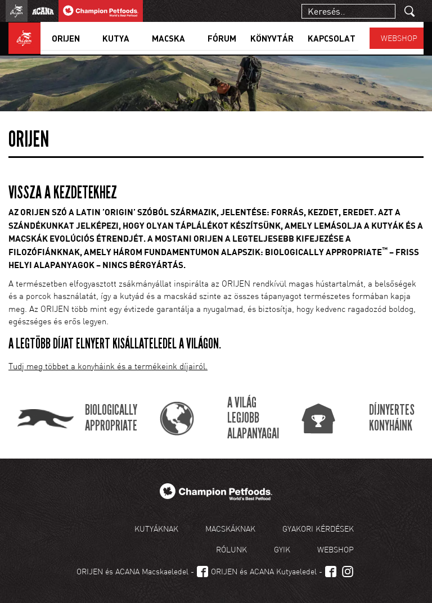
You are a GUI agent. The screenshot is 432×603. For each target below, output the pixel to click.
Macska (168, 38)
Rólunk (231, 549)
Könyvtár (272, 38)
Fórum (222, 38)
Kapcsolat (332, 38)
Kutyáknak (156, 528)
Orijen (66, 38)
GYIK (282, 549)
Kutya (115, 38)
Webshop (399, 38)
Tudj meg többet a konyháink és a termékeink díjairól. (108, 366)
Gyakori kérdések (318, 528)
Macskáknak (230, 528)
